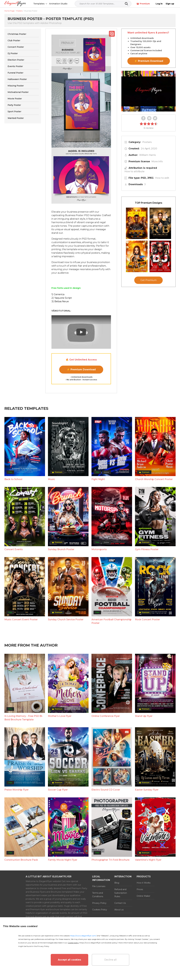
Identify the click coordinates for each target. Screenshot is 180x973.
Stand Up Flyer (143, 716)
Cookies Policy (99, 909)
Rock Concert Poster (147, 619)
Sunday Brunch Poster (61, 549)
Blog (116, 882)
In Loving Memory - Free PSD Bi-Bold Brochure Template (23, 718)
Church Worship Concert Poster (154, 479)
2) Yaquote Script (61, 298)
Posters (147, 142)
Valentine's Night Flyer (148, 859)
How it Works (143, 882)
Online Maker (143, 896)
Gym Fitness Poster (146, 549)
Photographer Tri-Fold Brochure (110, 859)
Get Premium (148, 280)
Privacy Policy (99, 903)
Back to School (13, 479)
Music (51, 479)
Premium (143, 3)
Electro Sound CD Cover (105, 789)
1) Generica (57, 294)
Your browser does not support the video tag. (148, 91)
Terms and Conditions (97, 895)
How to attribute (134, 171)
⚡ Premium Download (81, 369)
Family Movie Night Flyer (62, 859)
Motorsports (99, 549)
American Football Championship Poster (111, 621)
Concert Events (13, 549)
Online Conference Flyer (105, 716)
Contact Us (120, 903)
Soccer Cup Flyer (58, 789)
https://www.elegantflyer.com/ (83, 936)
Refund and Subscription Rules (120, 893)
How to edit (162, 177)
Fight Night (98, 479)
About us (119, 909)
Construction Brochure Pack (21, 859)
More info (157, 161)
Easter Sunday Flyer (146, 789)
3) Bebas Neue (60, 301)
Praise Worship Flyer (16, 789)
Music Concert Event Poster (21, 619)
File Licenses (98, 886)
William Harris (147, 155)
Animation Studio (58, 3)
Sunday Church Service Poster (65, 619)
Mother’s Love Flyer (59, 716)
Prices (140, 889)
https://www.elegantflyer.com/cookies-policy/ (98, 943)
